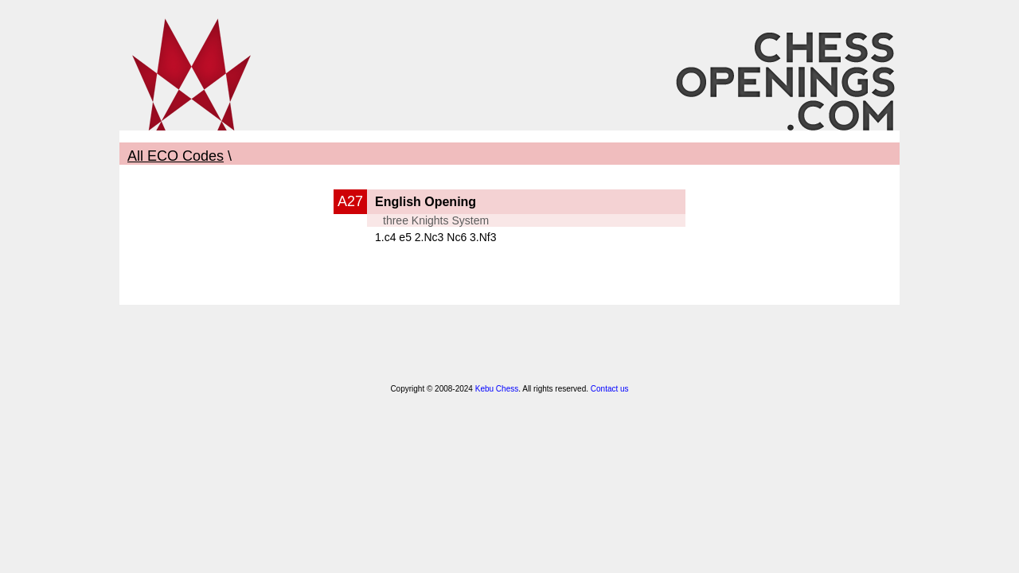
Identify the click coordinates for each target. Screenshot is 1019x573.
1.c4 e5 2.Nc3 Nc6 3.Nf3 (436, 237)
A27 (350, 201)
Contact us (610, 388)
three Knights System (436, 220)
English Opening (425, 202)
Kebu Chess (496, 388)
